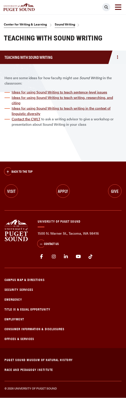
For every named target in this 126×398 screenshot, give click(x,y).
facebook (42, 256)
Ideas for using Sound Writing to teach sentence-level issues (59, 92)
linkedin (66, 256)
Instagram (54, 256)
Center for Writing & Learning (25, 24)
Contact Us (48, 244)
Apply (63, 191)
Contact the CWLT (26, 118)
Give (115, 191)
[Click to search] (106, 7)
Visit (11, 191)
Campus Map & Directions (24, 279)
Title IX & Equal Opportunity (27, 309)
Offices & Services (19, 338)
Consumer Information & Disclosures (34, 328)
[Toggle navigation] (118, 7)
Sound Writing (65, 24)
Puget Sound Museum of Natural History (38, 359)
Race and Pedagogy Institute (28, 369)
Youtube (78, 256)
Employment (14, 319)
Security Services (18, 289)
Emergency (13, 299)
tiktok (90, 256)
